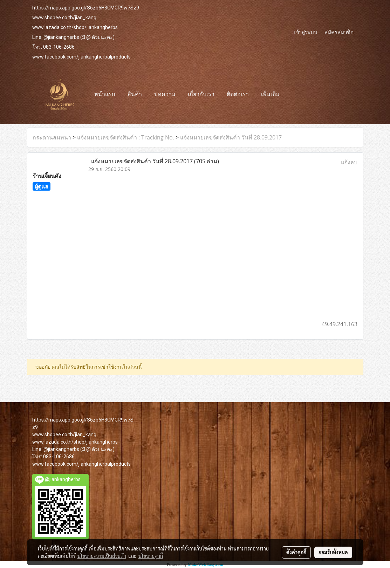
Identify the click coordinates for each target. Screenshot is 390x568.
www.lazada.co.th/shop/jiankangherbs (75, 27)
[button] (292, 94)
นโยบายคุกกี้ (150, 556)
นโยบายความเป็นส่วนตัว (101, 556)
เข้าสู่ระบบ (305, 32)
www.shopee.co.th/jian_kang (64, 17)
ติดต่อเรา (238, 94)
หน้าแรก (104, 94)
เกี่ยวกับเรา (201, 94)
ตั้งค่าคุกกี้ (296, 552)
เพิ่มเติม (270, 94)
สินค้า (135, 94)
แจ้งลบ (349, 162)
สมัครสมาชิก (339, 32)
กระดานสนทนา (52, 137)
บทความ (165, 94)
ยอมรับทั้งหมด (333, 552)
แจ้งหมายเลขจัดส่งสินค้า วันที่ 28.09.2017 (231, 137)
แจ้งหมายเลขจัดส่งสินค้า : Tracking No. (125, 137)
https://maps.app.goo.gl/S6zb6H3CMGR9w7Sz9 (85, 8)
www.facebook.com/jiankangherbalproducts (81, 57)
